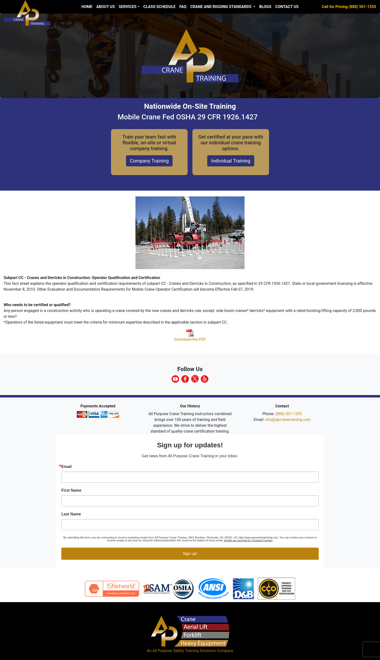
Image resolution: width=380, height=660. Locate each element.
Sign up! (190, 553)
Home (86, 6)
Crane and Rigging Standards (221, 6)
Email (66, 467)
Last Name (71, 514)
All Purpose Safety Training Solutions (184, 650)
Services (127, 6)
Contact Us (287, 6)
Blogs (265, 6)
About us (105, 6)
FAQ (182, 6)
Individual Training (230, 161)
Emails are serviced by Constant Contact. (248, 540)
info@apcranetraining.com (288, 419)
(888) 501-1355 (288, 414)
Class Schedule (159, 6)
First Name (71, 490)
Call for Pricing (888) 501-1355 (349, 6)
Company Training (149, 161)
